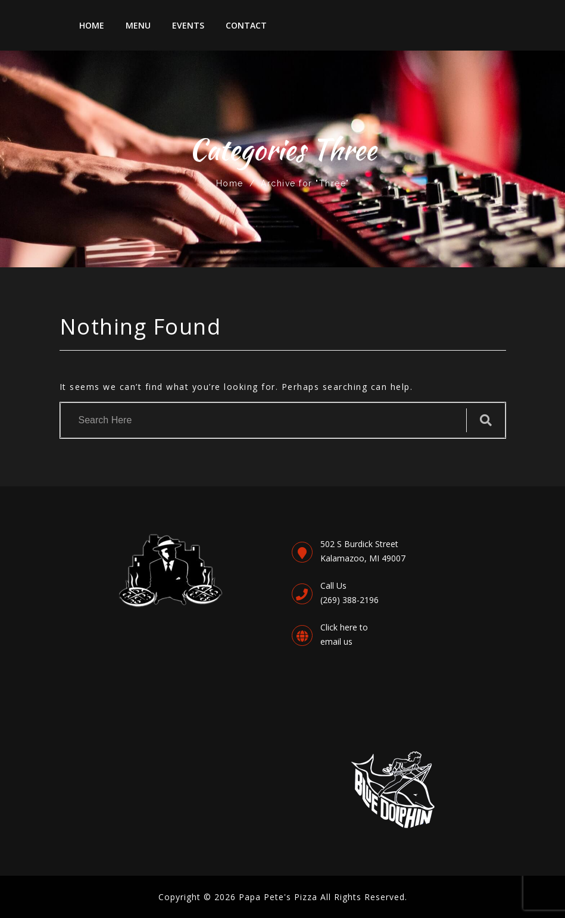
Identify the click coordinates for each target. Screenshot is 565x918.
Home (91, 25)
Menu (138, 25)
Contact (246, 25)
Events (188, 25)
